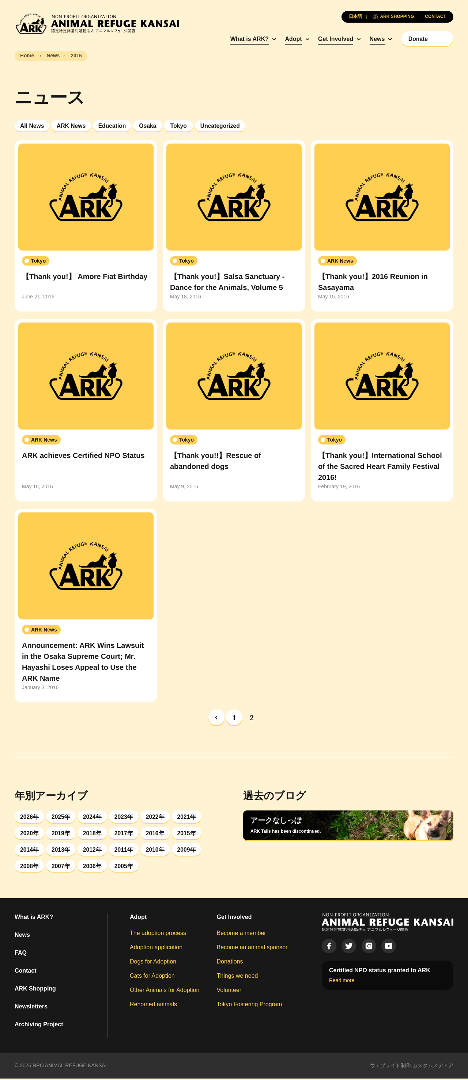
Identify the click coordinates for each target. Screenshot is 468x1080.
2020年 (29, 834)
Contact (26, 972)
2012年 (92, 850)
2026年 (29, 817)
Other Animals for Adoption (164, 991)
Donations (230, 963)
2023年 (124, 817)
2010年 (156, 850)
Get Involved (332, 39)
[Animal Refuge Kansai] (97, 23)
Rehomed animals (153, 1006)
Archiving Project (39, 1026)
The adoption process (158, 934)
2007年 (61, 867)
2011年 (124, 850)
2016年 (156, 834)
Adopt (289, 39)
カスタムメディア (432, 1067)
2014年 (29, 850)
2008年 (29, 867)
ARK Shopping (35, 990)
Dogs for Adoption (153, 963)
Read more (341, 982)
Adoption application (156, 949)
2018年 (92, 834)
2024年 (92, 817)
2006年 (92, 867)
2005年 (124, 867)
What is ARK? (246, 39)
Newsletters (31, 1008)
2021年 (187, 817)
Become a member (241, 934)
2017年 (124, 834)
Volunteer (229, 991)
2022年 (156, 817)
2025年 (61, 817)
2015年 (187, 834)
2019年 (61, 834)
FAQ (21, 954)
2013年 (61, 850)
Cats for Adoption (152, 977)
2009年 (187, 850)
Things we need (237, 977)
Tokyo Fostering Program (249, 1006)
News (373, 39)
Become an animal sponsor (252, 949)
